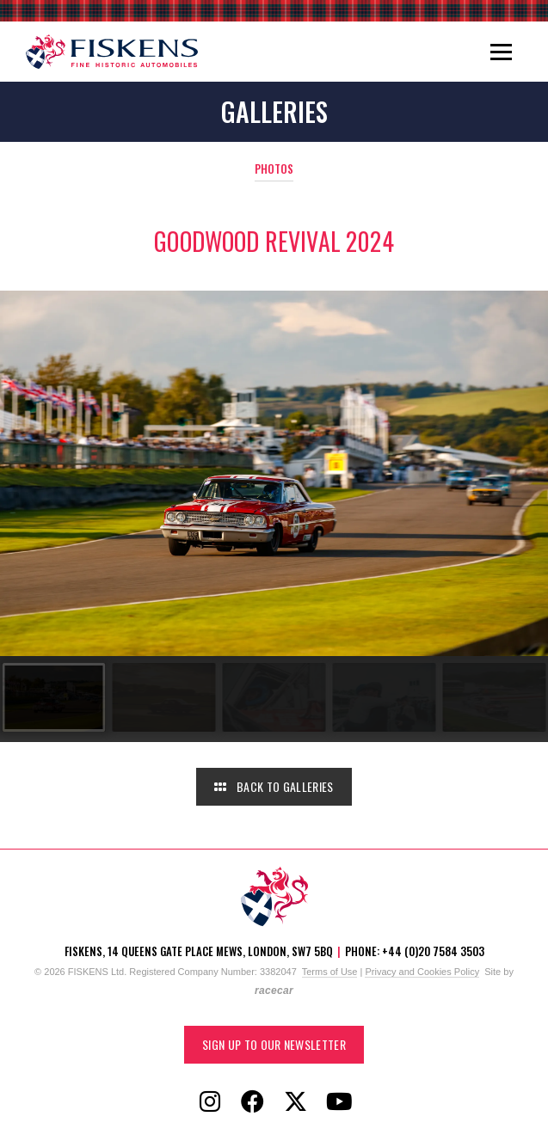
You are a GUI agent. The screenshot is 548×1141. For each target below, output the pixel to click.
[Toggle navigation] (501, 51)
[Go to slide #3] (271, 697)
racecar (274, 991)
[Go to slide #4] (382, 697)
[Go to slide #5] (492, 697)
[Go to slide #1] (51, 697)
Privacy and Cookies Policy (422, 971)
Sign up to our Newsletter (274, 1044)
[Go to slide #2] (161, 697)
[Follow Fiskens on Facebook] (252, 1102)
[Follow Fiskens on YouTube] (338, 1102)
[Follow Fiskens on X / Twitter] (295, 1102)
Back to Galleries (273, 786)
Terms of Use (330, 971)
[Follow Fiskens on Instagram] (209, 1102)
